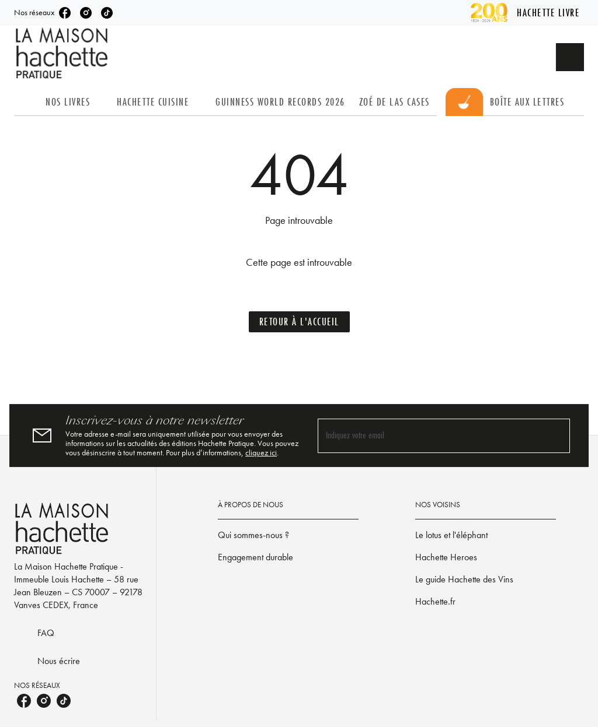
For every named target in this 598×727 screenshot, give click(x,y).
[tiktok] (106, 12)
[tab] (26, 102)
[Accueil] (63, 53)
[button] (299, 321)
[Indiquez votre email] (429, 436)
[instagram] (85, 12)
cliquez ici (261, 452)
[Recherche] (570, 57)
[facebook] (64, 12)
